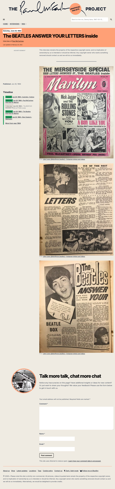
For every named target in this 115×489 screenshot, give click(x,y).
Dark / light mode (71, 471)
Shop (13, 471)
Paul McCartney (18, 41)
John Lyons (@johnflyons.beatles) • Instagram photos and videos (64, 159)
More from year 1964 (13, 123)
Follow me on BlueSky (89, 471)
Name (42, 434)
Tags (39, 471)
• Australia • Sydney (23, 97)
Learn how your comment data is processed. (84, 461)
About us (6, 471)
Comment (43, 404)
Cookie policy (48, 471)
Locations (32, 471)
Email (42, 444)
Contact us (58, 471)
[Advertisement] (19, 65)
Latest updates (22, 471)
